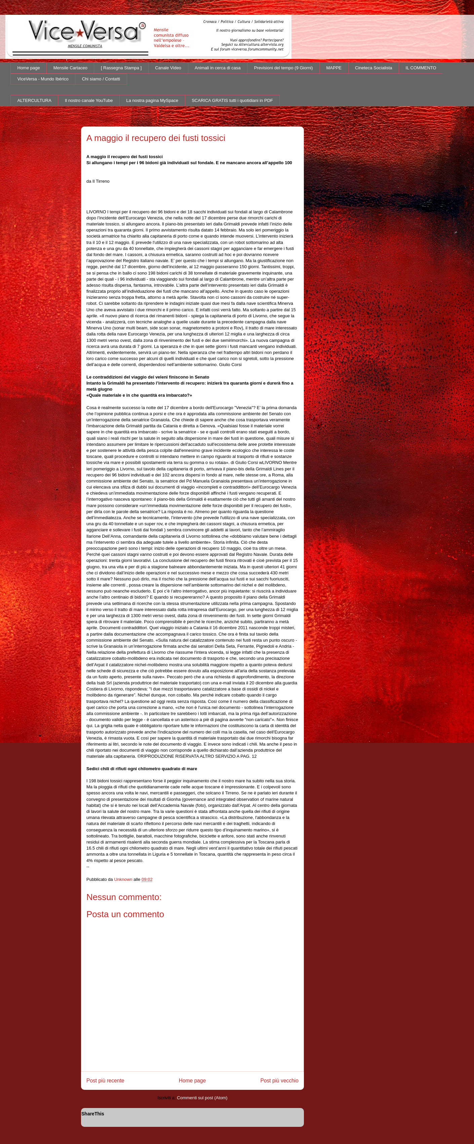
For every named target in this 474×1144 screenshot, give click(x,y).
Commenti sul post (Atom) (202, 1097)
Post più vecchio (279, 1080)
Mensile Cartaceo (70, 67)
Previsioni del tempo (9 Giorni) (283, 67)
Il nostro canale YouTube (89, 100)
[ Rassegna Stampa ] (121, 67)
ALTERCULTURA (34, 100)
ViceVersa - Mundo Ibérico (43, 78)
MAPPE (334, 67)
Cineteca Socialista (373, 67)
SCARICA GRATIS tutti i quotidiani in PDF (232, 100)
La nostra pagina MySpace (152, 100)
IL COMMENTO (421, 67)
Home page (28, 67)
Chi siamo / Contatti (101, 78)
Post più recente (105, 1080)
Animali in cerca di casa (218, 67)
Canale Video (168, 67)
